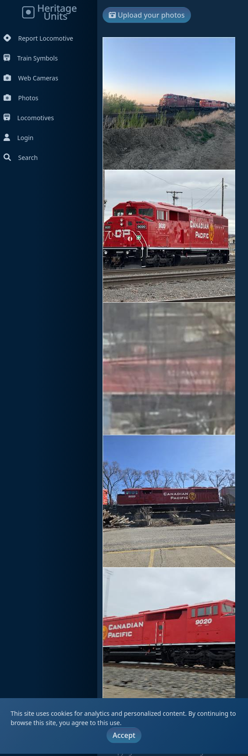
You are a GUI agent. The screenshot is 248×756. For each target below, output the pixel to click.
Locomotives (29, 118)
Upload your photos (147, 15)
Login (19, 137)
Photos (21, 98)
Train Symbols (31, 58)
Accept (124, 735)
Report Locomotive (38, 38)
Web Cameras (31, 78)
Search (21, 157)
